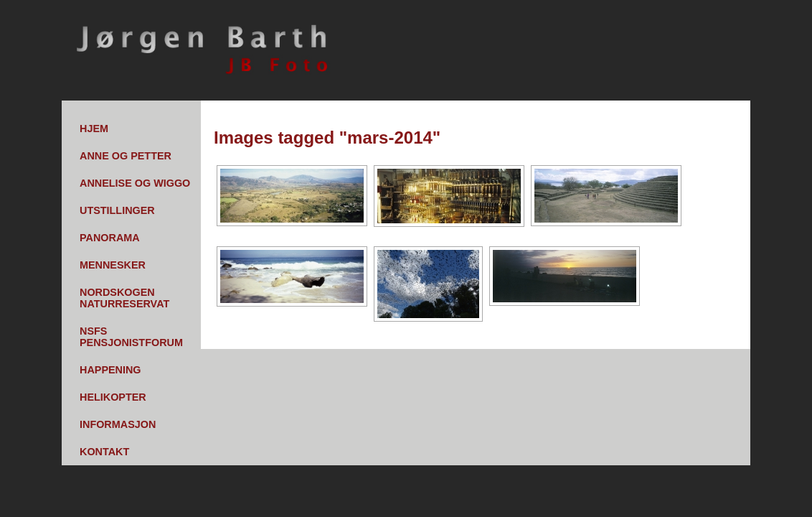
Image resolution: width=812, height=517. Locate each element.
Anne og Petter (125, 156)
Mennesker (113, 265)
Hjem (94, 128)
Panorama (110, 237)
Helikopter (113, 397)
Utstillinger (117, 210)
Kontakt (104, 451)
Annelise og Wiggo (135, 183)
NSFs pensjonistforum (131, 336)
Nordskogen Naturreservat (124, 298)
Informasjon (118, 424)
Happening (110, 370)
